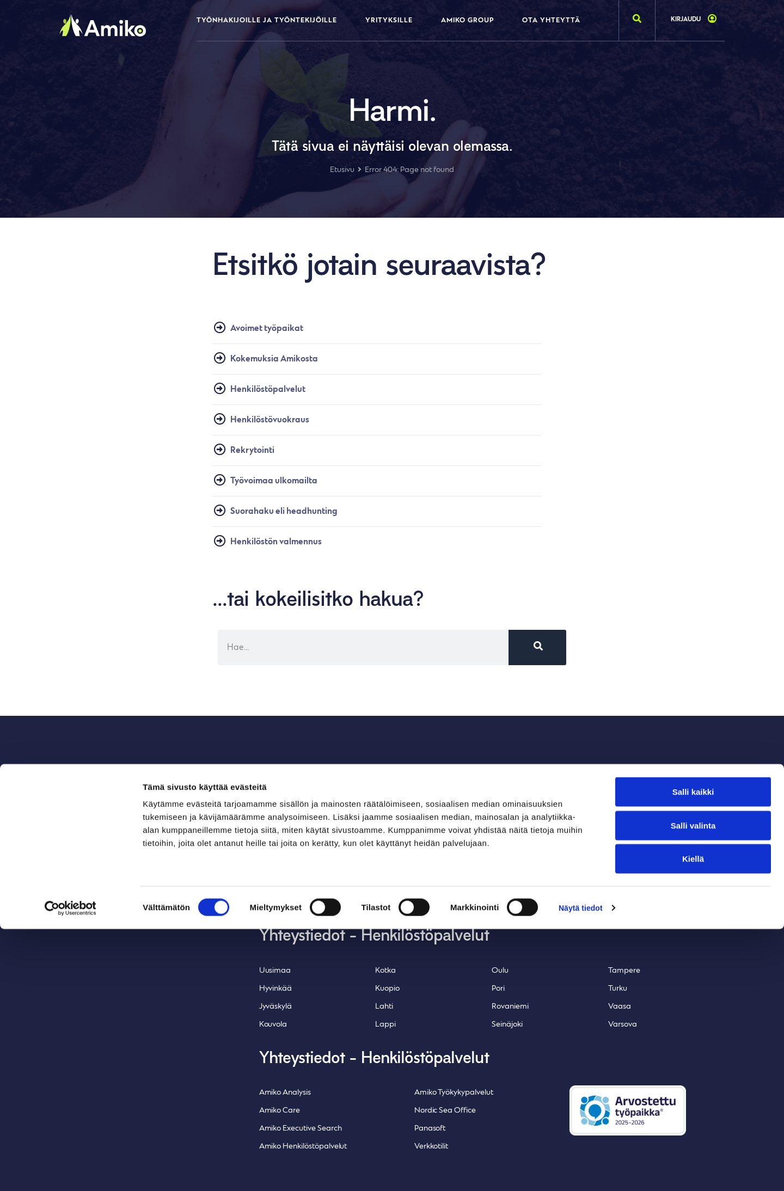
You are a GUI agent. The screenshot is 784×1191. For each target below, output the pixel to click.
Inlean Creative (115, 914)
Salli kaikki (693, 1053)
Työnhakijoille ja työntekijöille (267, 20)
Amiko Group (467, 20)
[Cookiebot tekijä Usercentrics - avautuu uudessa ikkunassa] (70, 1170)
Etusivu (342, 170)
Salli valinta (693, 1087)
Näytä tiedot (582, 1169)
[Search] (537, 660)
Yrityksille (389, 20)
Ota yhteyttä (551, 20)
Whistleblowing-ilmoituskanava (111, 885)
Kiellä (693, 1120)
